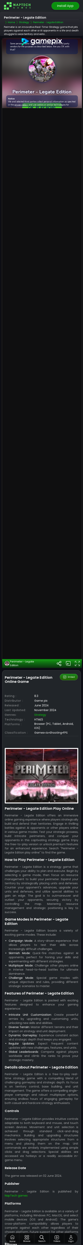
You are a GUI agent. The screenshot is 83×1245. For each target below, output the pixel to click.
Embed (69, 652)
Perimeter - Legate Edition (19, 638)
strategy (40, 690)
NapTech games (16, 1170)
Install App (65, 6)
